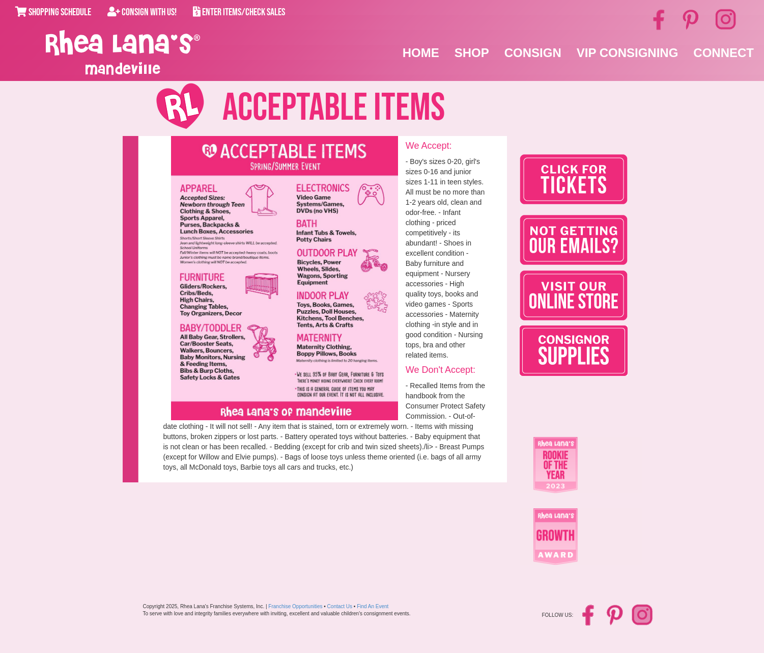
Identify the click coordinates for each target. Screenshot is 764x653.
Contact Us (339, 606)
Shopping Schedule (53, 12)
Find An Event (372, 606)
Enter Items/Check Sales (239, 12)
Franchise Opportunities (295, 606)
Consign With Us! (142, 12)
